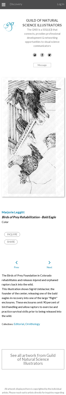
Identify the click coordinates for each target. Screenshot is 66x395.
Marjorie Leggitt (13, 212)
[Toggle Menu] (3, 4)
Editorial (19, 324)
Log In (60, 4)
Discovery (16, 4)
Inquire (12, 234)
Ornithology (32, 324)
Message (42, 65)
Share (11, 241)
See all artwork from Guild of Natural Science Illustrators (33, 359)
